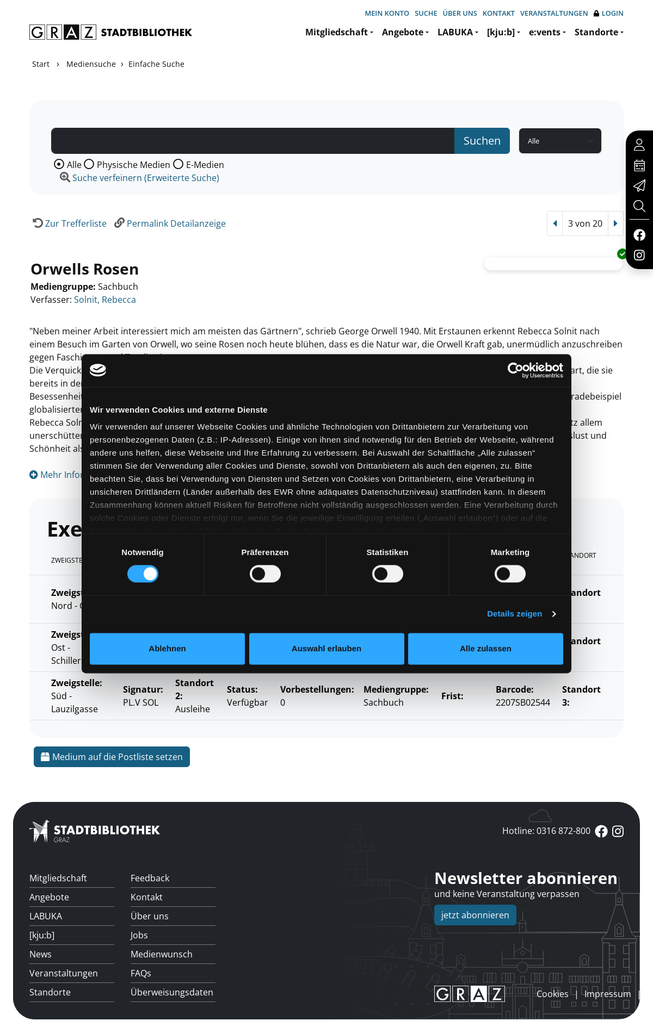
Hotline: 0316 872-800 (546, 831)
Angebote (402, 32)
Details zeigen (514, 614)
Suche (426, 13)
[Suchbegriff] (253, 141)
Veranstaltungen (554, 13)
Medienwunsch (162, 954)
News (40, 954)
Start (41, 64)
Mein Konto (387, 13)
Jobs (139, 935)
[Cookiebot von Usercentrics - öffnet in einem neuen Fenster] (515, 370)
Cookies (553, 994)
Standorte (596, 32)
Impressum (607, 994)
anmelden (518, 993)
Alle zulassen (486, 648)
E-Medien (205, 165)
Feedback (150, 878)
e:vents (544, 32)
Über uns (460, 13)
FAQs (141, 973)
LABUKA (455, 32)
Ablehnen (167, 648)
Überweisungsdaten (172, 992)
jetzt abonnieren (475, 915)
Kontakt (499, 13)
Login (609, 13)
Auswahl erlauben (326, 648)
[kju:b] (501, 32)
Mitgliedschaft (336, 32)
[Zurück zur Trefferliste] (68, 223)
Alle (74, 165)
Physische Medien (133, 165)
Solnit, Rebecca (105, 300)
